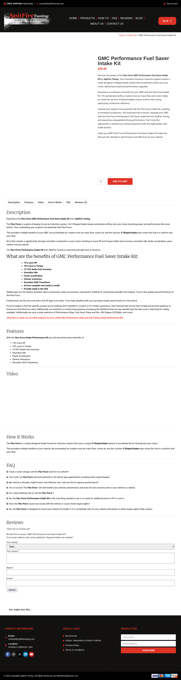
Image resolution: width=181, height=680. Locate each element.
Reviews (126, 18)
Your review (13, 551)
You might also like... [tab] (20, 609)
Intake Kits (132, 35)
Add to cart (120, 181)
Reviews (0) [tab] (81, 202)
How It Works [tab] (55, 202)
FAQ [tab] (68, 202)
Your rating (13, 542)
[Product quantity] (102, 181)
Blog (139, 18)
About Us (97, 23)
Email (10, 578)
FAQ (114, 18)
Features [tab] (28, 202)
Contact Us (115, 23)
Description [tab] (14, 202)
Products (87, 18)
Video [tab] (41, 202)
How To (103, 18)
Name (10, 568)
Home (73, 18)
